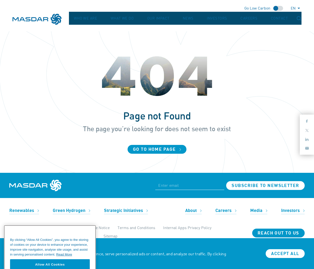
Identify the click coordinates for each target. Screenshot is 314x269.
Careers (266, 18)
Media (258, 210)
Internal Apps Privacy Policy (187, 227)
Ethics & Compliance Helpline (35, 227)
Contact (287, 18)
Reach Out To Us (278, 233)
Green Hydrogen (71, 210)
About (193, 210)
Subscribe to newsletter (265, 185)
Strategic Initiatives (126, 210)
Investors (244, 18)
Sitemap (111, 236)
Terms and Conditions (136, 227)
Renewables (24, 210)
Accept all (285, 253)
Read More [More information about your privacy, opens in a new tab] (64, 259)
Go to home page (157, 149)
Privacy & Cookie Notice (89, 227)
